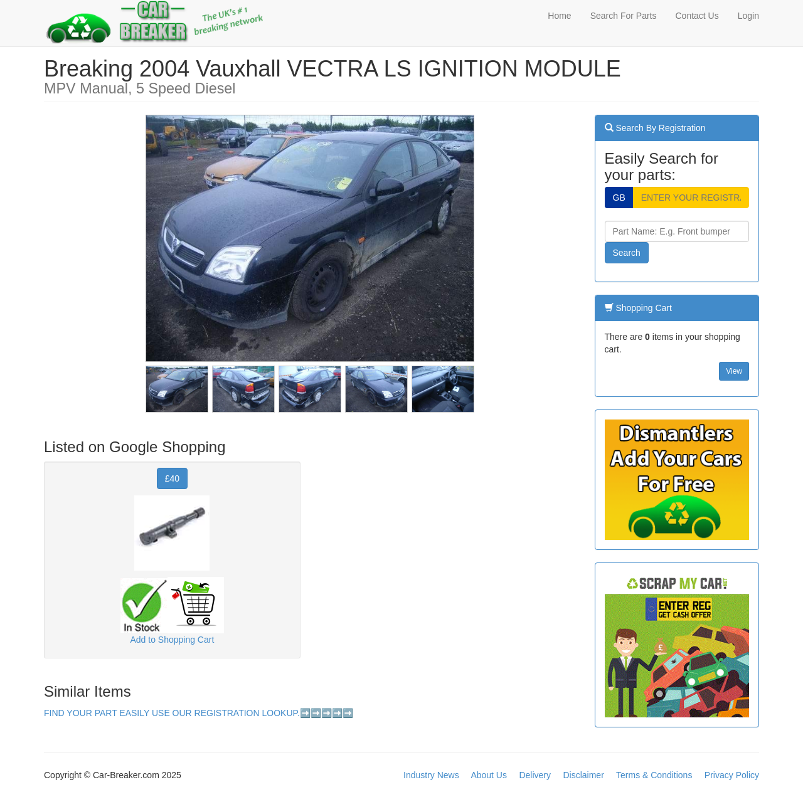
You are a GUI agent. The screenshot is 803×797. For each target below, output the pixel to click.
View (734, 371)
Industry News (431, 775)
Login (748, 16)
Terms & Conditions (654, 775)
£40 (172, 478)
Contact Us (696, 16)
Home (559, 16)
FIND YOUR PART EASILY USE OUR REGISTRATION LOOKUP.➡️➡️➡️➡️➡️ (198, 713)
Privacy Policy (732, 775)
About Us (489, 775)
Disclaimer (583, 775)
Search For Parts (623, 16)
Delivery (535, 775)
